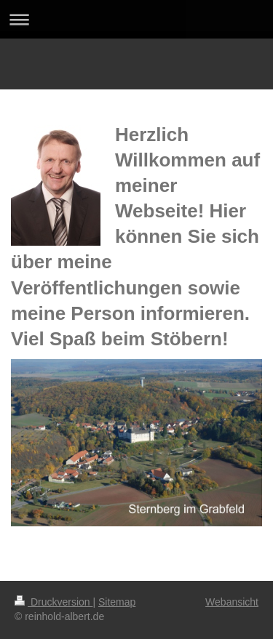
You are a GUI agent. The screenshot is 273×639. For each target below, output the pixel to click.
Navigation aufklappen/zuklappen (136, 19)
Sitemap (116, 602)
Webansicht (231, 602)
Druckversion (53, 602)
